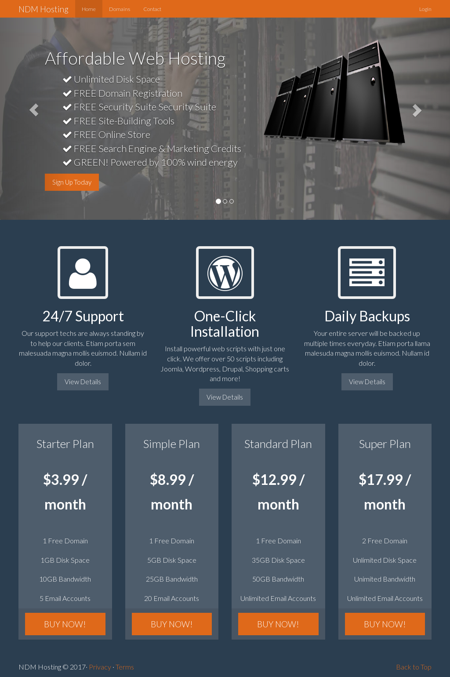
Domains (119, 9)
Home (89, 9)
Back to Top (414, 666)
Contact (152, 9)
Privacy (100, 666)
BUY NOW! (65, 624)
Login (425, 9)
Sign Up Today (71, 182)
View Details (83, 382)
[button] (34, 110)
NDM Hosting (43, 9)
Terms (125, 666)
